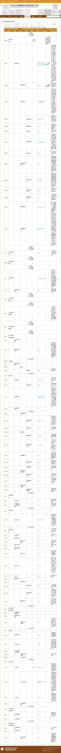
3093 (26, 26)
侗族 (38, 131)
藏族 (42, 102)
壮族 (38, 541)
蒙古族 (43, 228)
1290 (6, 27)
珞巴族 (41, 445)
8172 (9, 26)
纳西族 (39, 370)
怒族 (43, 63)
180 (45, 27)
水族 (38, 278)
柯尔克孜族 (39, 436)
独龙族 (39, 119)
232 (19, 27)
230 (23, 27)
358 (15, 27)
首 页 (3, 16)
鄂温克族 (39, 681)
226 (27, 27)
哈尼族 (39, 462)
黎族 (38, 164)
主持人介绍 (16, 16)
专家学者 (40, 16)
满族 (38, 190)
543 (11, 27)
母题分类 (22, 16)
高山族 (41, 180)
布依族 (39, 62)
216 (32, 27)
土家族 (43, 142)
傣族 (38, 545)
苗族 (43, 101)
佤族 (40, 682)
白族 (38, 101)
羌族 (40, 142)
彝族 (38, 85)
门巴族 (41, 63)
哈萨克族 (39, 635)
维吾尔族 (41, 278)
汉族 (41, 62)
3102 (33, 26)
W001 (47, 37)
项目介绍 (10, 16)
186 (36, 27)
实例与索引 (28, 16)
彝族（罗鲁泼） (40, 207)
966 (19, 26)
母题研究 (34, 16)
